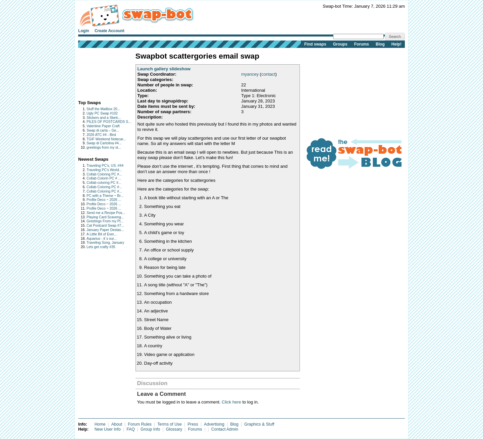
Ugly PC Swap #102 (102, 113)
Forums (361, 44)
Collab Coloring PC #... (104, 174)
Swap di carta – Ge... (103, 130)
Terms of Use (169, 424)
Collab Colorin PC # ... (104, 178)
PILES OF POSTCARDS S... (109, 122)
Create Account (109, 30)
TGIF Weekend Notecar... (106, 139)
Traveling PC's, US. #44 (105, 165)
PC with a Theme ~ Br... (105, 196)
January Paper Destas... (105, 230)
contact (268, 74)
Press (192, 424)
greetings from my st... (104, 147)
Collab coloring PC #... (104, 183)
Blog (380, 44)
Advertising (214, 424)
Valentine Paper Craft (103, 126)
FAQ (130, 429)
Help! (396, 44)
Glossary (174, 429)
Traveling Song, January (105, 242)
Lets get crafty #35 (101, 247)
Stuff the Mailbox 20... (103, 109)
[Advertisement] (99, 72)
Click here (231, 402)
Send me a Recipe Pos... (106, 213)
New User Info (108, 429)
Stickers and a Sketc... (104, 118)
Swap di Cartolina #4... (104, 143)
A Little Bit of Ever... (102, 234)
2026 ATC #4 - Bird (101, 135)
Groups (340, 44)
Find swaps (315, 44)
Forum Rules (140, 424)
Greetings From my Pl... (105, 221)
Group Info (150, 429)
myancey (250, 74)
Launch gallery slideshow (164, 68)
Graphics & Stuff (259, 424)
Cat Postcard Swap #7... (105, 225)
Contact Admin (224, 429)
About (116, 424)
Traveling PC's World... (104, 170)
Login (83, 30)
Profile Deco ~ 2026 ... (104, 200)
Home (100, 424)
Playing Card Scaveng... (105, 217)
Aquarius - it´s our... (102, 238)
